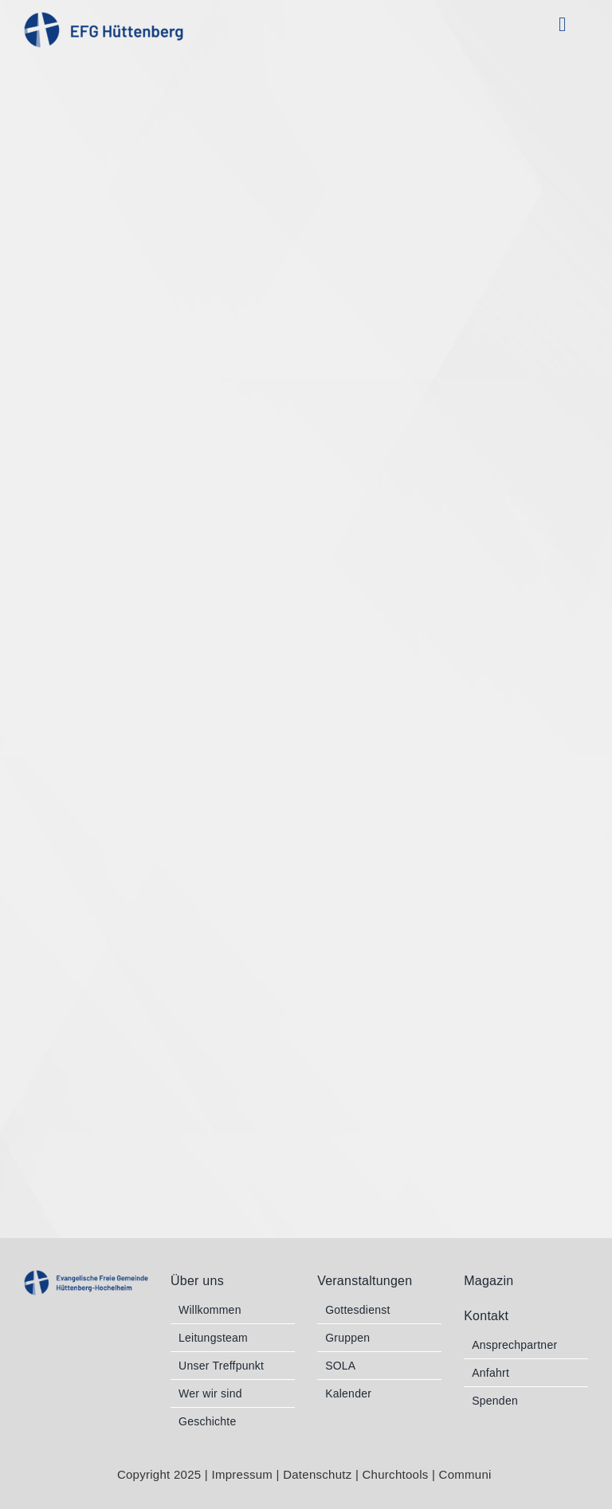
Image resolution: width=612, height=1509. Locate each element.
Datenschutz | (322, 1474)
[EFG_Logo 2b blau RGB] (86, 1277)
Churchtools (397, 1474)
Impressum (242, 1474)
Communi (467, 1474)
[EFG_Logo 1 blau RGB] (103, 19)
